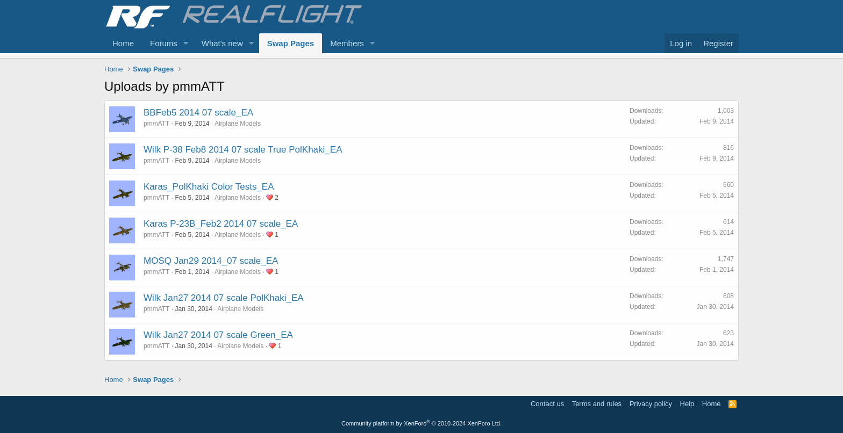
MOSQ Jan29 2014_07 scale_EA (211, 261)
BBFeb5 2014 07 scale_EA (198, 112)
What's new (222, 43)
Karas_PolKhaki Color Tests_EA (209, 187)
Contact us (547, 404)
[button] (186, 43)
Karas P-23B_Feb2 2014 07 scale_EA (221, 224)
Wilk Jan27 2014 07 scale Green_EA (218, 335)
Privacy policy (651, 404)
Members (347, 43)
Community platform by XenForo (421, 423)
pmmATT (156, 123)
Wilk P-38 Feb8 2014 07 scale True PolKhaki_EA (243, 150)
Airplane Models (238, 123)
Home (123, 43)
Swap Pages (291, 43)
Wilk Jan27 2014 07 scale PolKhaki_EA (224, 298)
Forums (163, 43)
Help (687, 404)
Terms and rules (596, 404)
